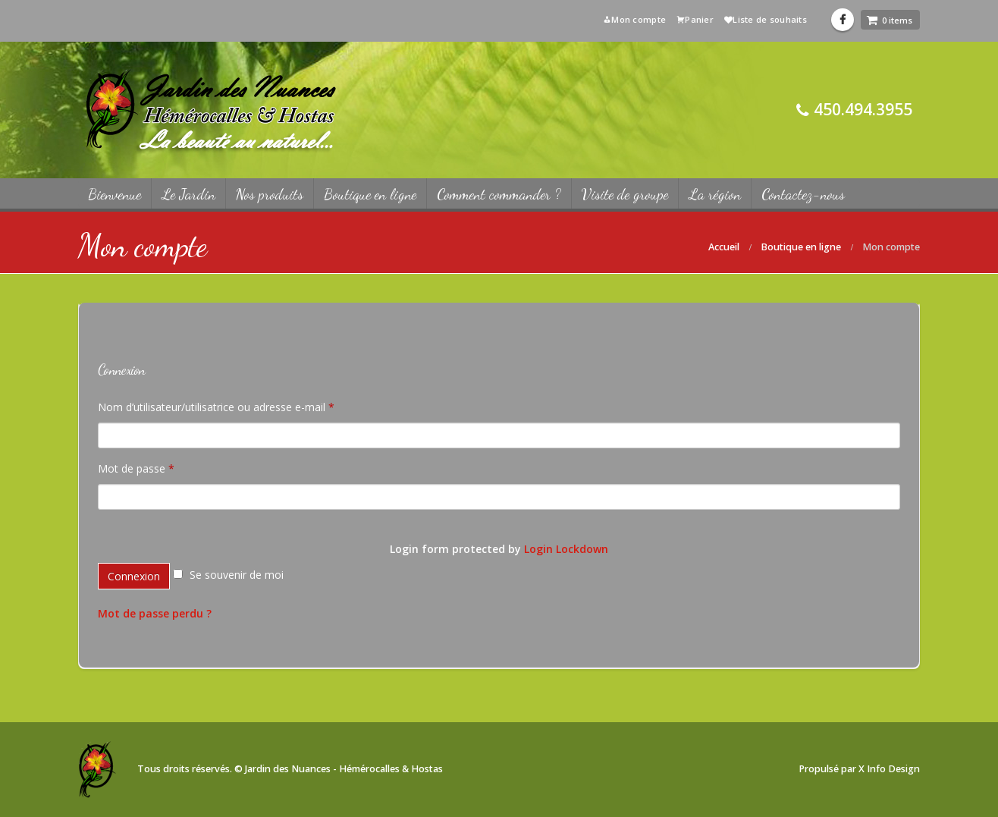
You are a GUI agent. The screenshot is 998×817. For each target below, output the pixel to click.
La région (715, 194)
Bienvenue (114, 194)
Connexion (134, 576)
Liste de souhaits (765, 19)
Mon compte (634, 19)
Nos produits (269, 194)
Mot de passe (136, 468)
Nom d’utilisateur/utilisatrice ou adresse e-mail (216, 407)
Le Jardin (188, 194)
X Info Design (889, 768)
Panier (695, 19)
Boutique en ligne (370, 194)
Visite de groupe (625, 194)
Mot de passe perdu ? (155, 613)
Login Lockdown (566, 549)
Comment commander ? (499, 194)
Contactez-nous (803, 194)
